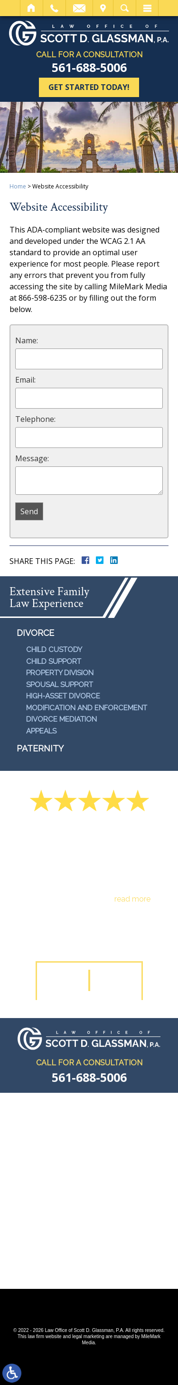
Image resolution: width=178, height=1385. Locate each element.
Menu (147, 8)
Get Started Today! (89, 87)
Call (54, 8)
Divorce (35, 633)
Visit (103, 8)
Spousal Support (59, 684)
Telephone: (35, 419)
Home (31, 8)
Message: (32, 458)
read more (132, 898)
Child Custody (54, 649)
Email (79, 8)
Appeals (41, 731)
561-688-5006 (89, 67)
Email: (25, 380)
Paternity (40, 748)
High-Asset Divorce (63, 696)
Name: (26, 340)
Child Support (53, 661)
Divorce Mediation (61, 719)
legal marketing (88, 1336)
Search (124, 8)
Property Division (60, 673)
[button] (64, 980)
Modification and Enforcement (86, 708)
